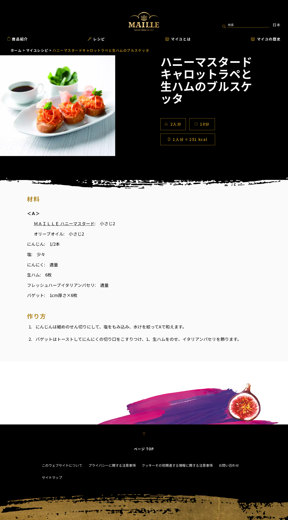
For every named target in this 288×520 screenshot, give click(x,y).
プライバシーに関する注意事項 (112, 465)
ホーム (16, 50)
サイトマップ (52, 477)
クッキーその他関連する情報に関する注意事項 (177, 465)
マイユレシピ (37, 50)
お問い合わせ (229, 465)
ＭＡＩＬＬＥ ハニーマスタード (64, 223)
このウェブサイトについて (62, 465)
